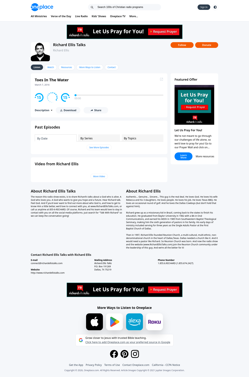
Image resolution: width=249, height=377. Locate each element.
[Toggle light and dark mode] (215, 7)
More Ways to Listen (89, 67)
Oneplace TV (117, 16)
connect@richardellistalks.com (47, 263)
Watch (50, 67)
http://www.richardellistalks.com (48, 272)
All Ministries (39, 16)
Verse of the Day (61, 16)
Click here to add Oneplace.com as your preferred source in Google (127, 342)
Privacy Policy (94, 365)
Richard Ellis (61, 50)
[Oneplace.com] (42, 7)
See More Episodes (99, 147)
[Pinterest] (124, 354)
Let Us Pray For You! (188, 130)
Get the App (76, 365)
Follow (182, 45)
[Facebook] (114, 354)
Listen (37, 67)
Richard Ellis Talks (69, 44)
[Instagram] (135, 354)
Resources (66, 67)
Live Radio (81, 16)
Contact (112, 67)
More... (133, 16)
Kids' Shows (99, 16)
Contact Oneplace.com (135, 365)
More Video (99, 176)
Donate (206, 45)
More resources (205, 156)
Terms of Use (112, 365)
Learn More (183, 156)
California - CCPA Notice (166, 365)
